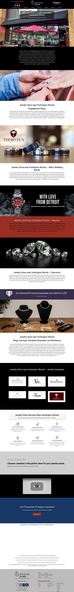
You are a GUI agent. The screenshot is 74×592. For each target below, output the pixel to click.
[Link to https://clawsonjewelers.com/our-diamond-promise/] (9, 294)
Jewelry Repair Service (37, 427)
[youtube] (19, 5)
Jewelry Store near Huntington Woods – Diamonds (37, 272)
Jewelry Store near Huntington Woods (37, 105)
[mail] (24, 585)
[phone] (27, 585)
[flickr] (20, 585)
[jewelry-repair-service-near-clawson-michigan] (37, 423)
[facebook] (15, 5)
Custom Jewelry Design (17, 427)
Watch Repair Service (57, 427)
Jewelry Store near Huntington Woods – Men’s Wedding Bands (37, 168)
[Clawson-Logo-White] (37, 0)
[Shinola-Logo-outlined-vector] (56, 2)
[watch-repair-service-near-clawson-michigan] (57, 422)
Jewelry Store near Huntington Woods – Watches (37, 220)
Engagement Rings (37, 108)
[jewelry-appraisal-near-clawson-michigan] (18, 436)
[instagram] (17, 5)
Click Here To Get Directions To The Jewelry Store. (37, 525)
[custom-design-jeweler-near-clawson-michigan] (18, 422)
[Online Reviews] (37, 514)
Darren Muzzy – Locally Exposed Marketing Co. (22, 590)
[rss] (17, 585)
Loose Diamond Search (37, 440)
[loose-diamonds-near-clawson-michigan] (37, 436)
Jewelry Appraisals (17, 441)
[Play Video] (37, 486)
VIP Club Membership (57, 440)
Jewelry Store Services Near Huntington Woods (37, 415)
